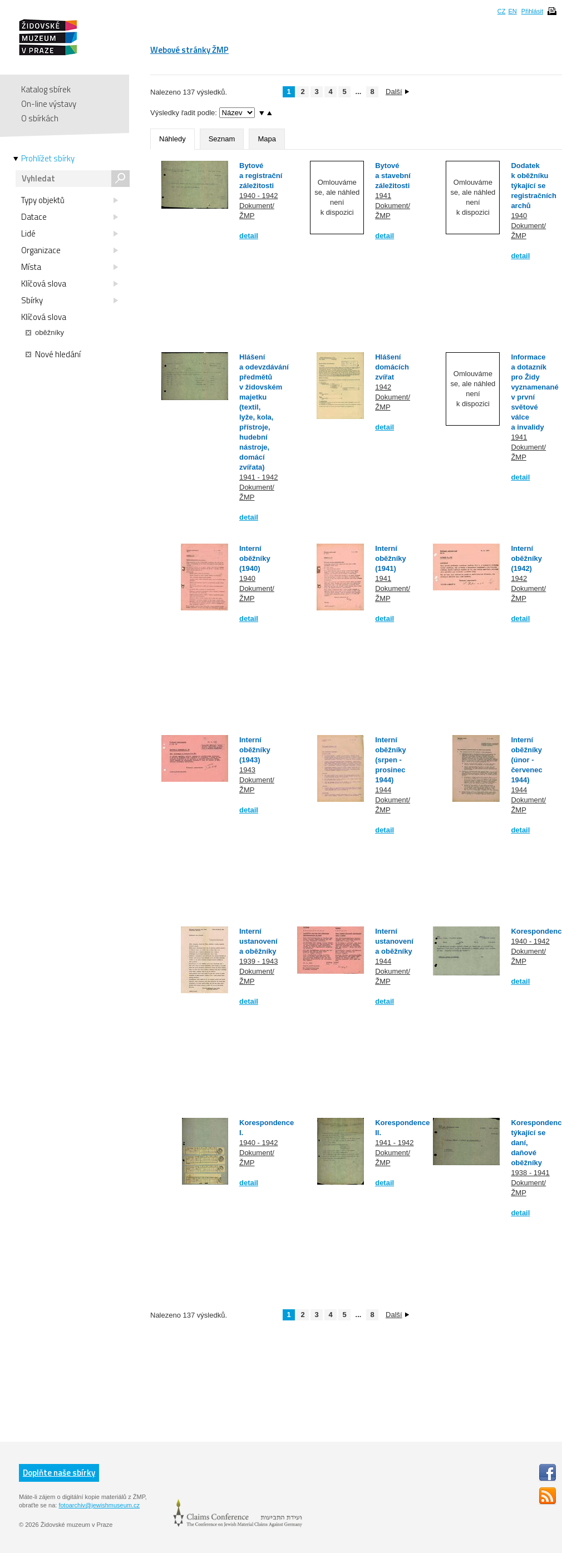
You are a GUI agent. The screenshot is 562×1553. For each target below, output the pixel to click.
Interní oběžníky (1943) (254, 750)
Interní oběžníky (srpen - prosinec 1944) (390, 760)
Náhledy (172, 139)
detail (248, 235)
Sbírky (69, 300)
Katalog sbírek (46, 89)
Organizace (69, 250)
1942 (383, 387)
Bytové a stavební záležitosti (393, 175)
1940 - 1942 (258, 195)
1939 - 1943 (258, 961)
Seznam (222, 139)
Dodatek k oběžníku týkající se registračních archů (533, 185)
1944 (383, 790)
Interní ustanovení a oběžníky (258, 941)
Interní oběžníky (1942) (526, 558)
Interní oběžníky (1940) (254, 558)
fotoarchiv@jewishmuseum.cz (99, 1505)
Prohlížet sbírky (48, 159)
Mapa (267, 139)
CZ (501, 11)
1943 (247, 770)
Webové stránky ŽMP (189, 49)
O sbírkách (39, 118)
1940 (519, 215)
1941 (383, 195)
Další (397, 91)
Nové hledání (53, 354)
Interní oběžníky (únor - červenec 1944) (526, 760)
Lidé (69, 234)
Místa (69, 267)
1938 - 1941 (530, 1173)
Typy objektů (69, 200)
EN (512, 11)
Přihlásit (532, 11)
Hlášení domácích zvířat (392, 367)
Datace (69, 217)
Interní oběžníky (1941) (390, 558)
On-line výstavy (48, 103)
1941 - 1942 (258, 477)
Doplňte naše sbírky (59, 1472)
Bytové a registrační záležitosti (260, 175)
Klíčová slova (69, 284)
